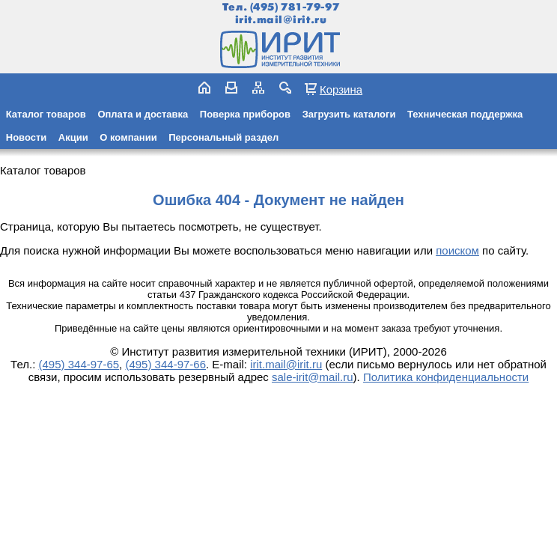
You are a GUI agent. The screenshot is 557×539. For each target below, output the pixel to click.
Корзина (341, 89)
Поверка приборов (245, 114)
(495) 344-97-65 (79, 364)
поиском (457, 250)
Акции (73, 137)
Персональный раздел (223, 137)
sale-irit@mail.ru (312, 377)
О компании (128, 137)
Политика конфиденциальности (446, 377)
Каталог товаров (46, 114)
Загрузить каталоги (349, 114)
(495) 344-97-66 (165, 364)
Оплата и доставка (142, 114)
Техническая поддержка (465, 114)
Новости (26, 137)
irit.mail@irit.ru (281, 19)
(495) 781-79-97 (294, 7)
